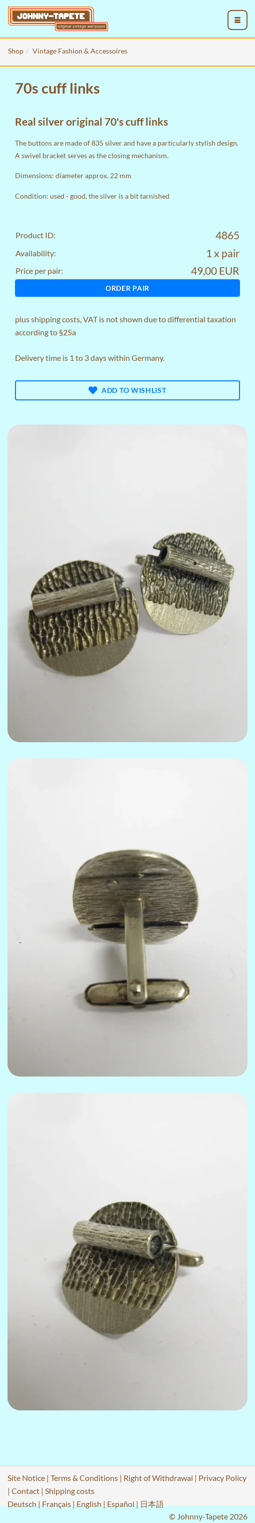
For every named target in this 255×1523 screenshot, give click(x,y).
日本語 (152, 1503)
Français (56, 1503)
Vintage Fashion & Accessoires (80, 51)
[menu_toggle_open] (238, 20)
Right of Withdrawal (158, 1477)
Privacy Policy (222, 1477)
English (89, 1503)
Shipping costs (69, 1490)
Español (120, 1503)
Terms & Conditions (84, 1477)
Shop (16, 51)
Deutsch (22, 1503)
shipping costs (55, 319)
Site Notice (26, 1477)
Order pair (128, 288)
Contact (26, 1490)
